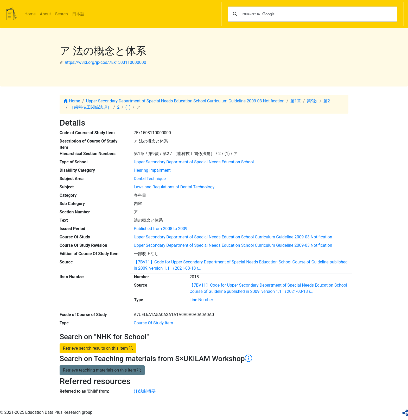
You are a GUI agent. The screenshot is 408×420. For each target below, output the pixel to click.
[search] (312, 14)
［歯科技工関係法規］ (90, 107)
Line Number (201, 299)
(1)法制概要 (145, 391)
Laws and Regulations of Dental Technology (174, 186)
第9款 (312, 100)
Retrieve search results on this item (98, 348)
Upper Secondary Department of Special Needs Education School (194, 161)
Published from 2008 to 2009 (160, 228)
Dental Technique (150, 178)
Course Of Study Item (153, 322)
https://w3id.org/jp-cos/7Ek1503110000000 (105, 62)
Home (30, 13)
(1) (128, 107)
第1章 (295, 100)
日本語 (78, 13)
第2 (326, 100)
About (45, 13)
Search (61, 13)
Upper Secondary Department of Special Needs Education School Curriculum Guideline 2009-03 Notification (185, 100)
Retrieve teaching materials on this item (102, 370)
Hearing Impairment (152, 170)
